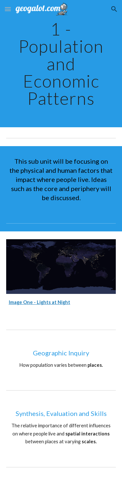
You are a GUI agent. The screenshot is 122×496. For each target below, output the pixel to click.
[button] (8, 9)
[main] (61, 64)
